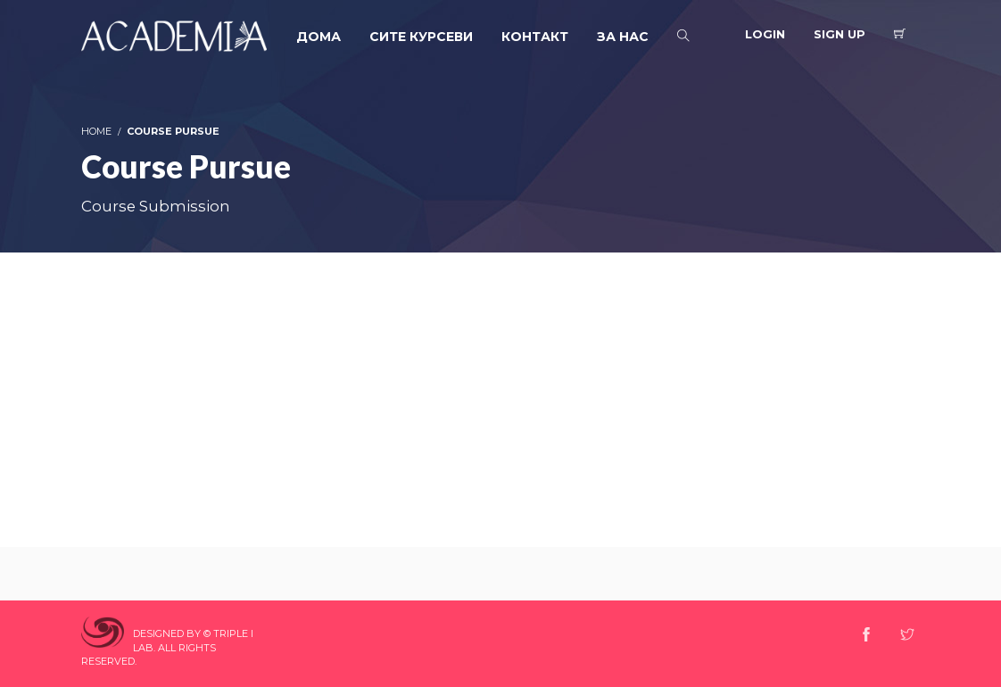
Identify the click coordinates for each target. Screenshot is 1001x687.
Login (765, 34)
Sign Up (839, 34)
